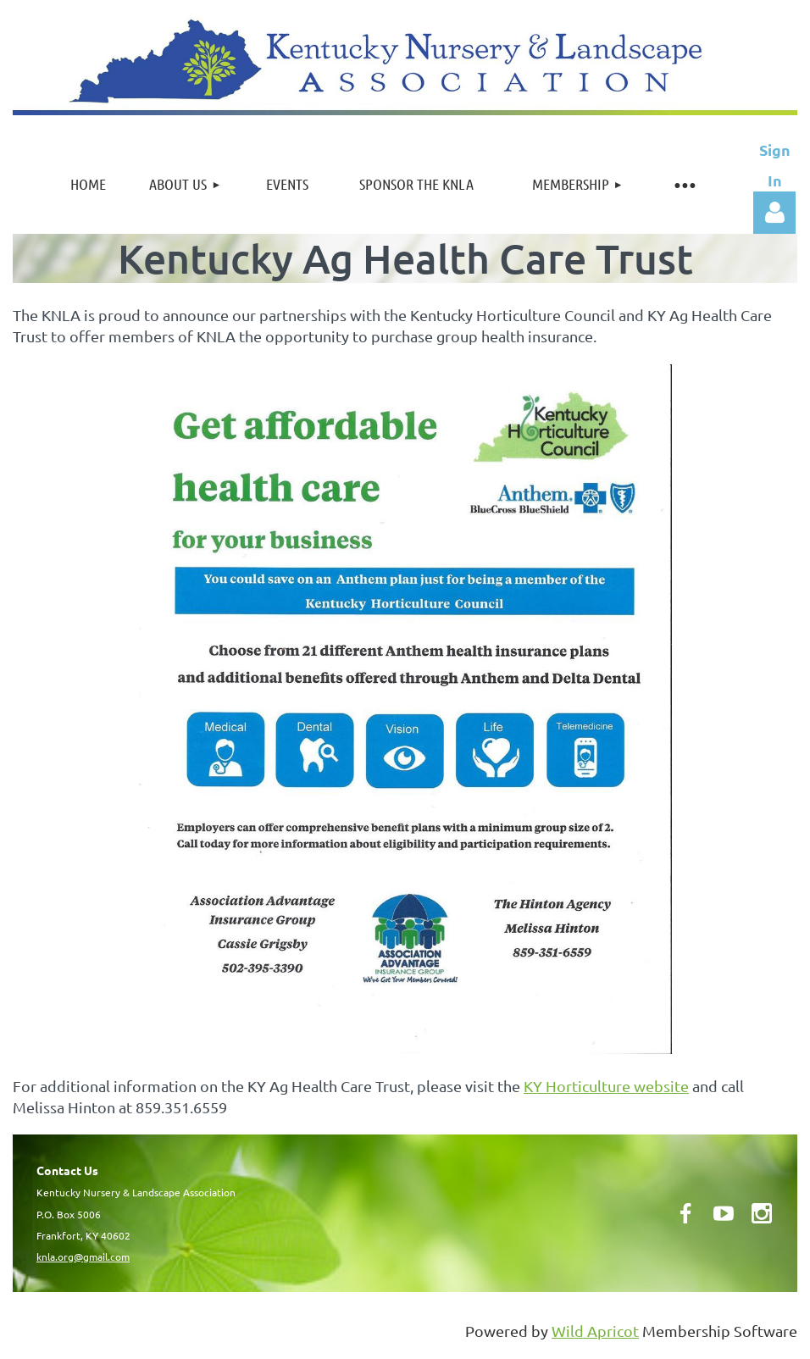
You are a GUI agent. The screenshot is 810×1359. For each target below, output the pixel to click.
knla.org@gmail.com (83, 1256)
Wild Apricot (595, 1331)
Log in (774, 212)
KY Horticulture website (606, 1086)
